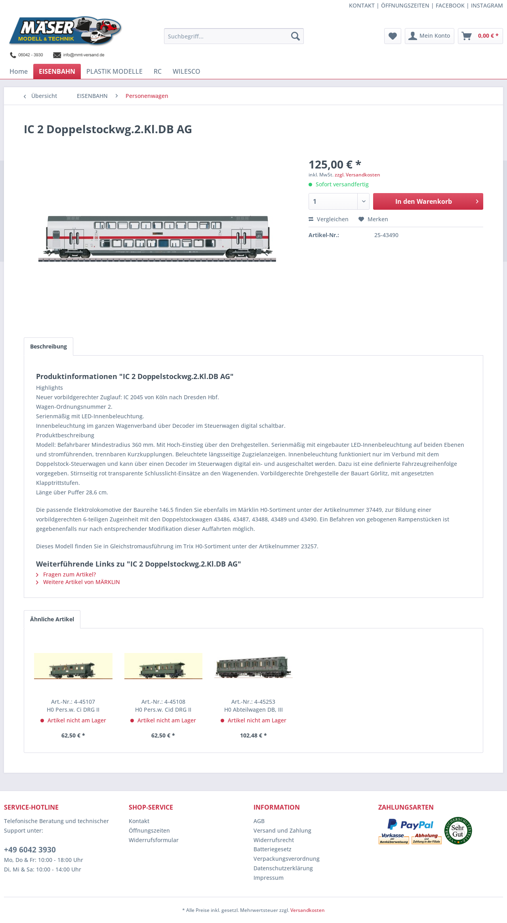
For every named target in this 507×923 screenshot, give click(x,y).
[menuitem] (234, 36)
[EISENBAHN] (57, 71)
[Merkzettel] (392, 36)
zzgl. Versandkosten (357, 174)
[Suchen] (295, 36)
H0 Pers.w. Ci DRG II (73, 705)
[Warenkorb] (480, 36)
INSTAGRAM (487, 5)
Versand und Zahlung (282, 830)
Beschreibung (48, 346)
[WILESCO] (186, 71)
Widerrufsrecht (274, 840)
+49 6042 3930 (30, 849)
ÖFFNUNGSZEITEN (405, 5)
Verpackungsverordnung (287, 858)
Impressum (269, 877)
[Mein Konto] (429, 36)
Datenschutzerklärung (283, 868)
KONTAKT (362, 5)
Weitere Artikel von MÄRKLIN (78, 582)
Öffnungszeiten (149, 830)
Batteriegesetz (273, 849)
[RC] (157, 71)
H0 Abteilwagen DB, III (253, 705)
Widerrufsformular (154, 840)
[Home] (18, 71)
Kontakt (139, 821)
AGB (259, 821)
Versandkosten (307, 910)
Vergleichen (329, 219)
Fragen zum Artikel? (66, 574)
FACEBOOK (450, 5)
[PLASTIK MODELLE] (114, 71)
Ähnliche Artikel (52, 619)
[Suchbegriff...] (234, 36)
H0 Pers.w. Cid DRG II (163, 705)
